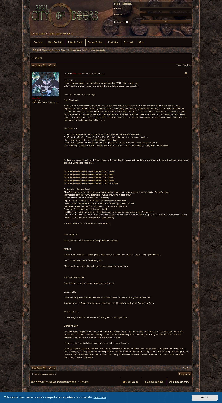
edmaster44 (36, 98)
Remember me (121, 22)
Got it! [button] (204, 397)
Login (117, 4)
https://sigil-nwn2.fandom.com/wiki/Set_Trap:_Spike (89, 171)
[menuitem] (38, 42)
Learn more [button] (100, 397)
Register (127, 4)
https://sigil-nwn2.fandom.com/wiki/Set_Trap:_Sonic (89, 180)
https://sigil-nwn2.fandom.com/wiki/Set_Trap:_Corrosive (91, 183)
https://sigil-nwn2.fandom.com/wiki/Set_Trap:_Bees (89, 174)
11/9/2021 (36, 58)
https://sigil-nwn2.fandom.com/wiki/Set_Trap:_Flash (89, 177)
